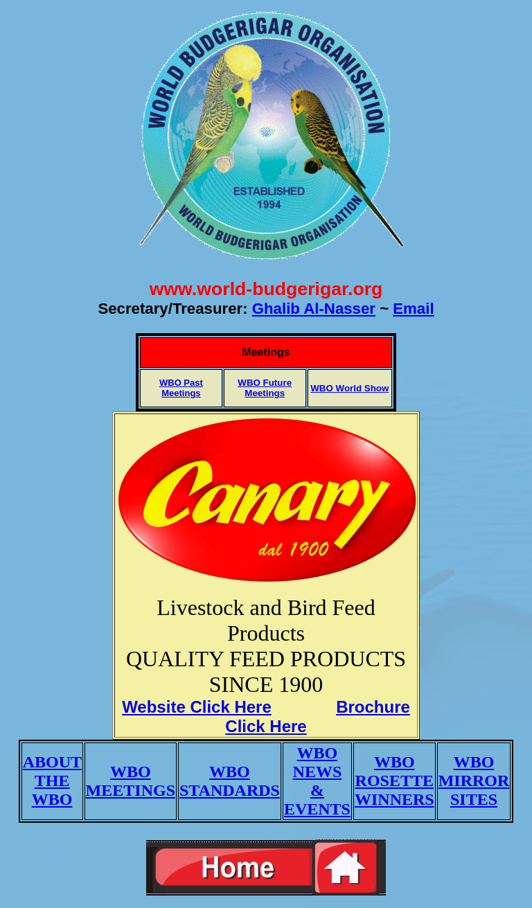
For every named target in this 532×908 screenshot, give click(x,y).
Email (413, 308)
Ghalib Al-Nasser (313, 308)
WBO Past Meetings (181, 387)
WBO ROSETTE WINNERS (394, 780)
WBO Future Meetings (265, 387)
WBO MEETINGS (130, 781)
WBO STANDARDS (229, 781)
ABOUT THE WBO (52, 780)
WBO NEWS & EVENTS (317, 781)
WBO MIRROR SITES (474, 780)
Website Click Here (197, 706)
